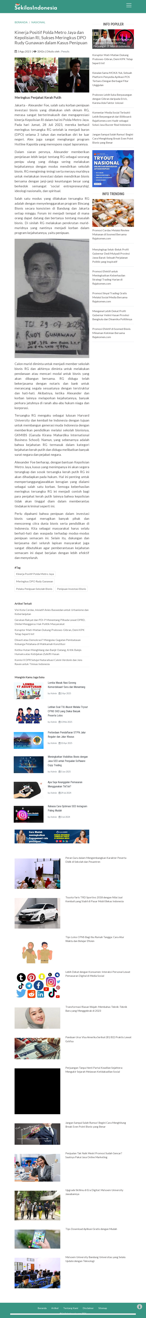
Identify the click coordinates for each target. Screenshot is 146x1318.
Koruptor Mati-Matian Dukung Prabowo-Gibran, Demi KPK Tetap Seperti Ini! (50, 631)
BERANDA (21, 22)
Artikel (54, 1308)
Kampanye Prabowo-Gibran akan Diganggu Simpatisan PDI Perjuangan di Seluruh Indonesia (112, 43)
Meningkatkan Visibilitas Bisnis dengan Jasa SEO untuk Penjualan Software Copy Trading (68, 761)
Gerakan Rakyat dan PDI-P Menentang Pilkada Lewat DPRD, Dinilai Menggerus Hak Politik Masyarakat (50, 621)
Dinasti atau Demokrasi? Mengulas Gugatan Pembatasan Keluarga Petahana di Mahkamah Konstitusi (48, 642)
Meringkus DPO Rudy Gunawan (34, 581)
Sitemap (102, 1308)
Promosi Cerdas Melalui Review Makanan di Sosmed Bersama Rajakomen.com (110, 234)
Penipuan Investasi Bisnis (71, 588)
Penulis (65, 51)
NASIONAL (38, 22)
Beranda (42, 1308)
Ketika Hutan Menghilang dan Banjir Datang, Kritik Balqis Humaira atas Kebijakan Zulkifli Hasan (48, 652)
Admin (53, 693)
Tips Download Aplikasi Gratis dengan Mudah (91, 1228)
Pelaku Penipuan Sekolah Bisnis (34, 588)
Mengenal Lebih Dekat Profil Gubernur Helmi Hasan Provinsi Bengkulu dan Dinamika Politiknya (112, 315)
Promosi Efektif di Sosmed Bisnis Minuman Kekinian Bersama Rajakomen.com (111, 333)
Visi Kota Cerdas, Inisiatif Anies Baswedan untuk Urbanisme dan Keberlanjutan (52, 611)
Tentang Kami (70, 1308)
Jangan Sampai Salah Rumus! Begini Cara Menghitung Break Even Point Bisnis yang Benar (112, 138)
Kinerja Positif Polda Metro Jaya (35, 573)
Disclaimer (88, 1308)
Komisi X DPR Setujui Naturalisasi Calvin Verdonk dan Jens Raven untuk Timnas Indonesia (48, 662)
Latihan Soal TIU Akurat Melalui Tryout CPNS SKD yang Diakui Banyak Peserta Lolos (68, 711)
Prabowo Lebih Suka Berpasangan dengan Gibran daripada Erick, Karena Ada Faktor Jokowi (112, 98)
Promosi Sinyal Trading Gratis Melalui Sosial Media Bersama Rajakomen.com (109, 297)
